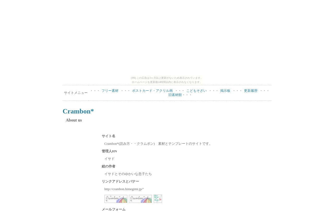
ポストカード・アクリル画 (152, 91)
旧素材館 (175, 95)
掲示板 (225, 91)
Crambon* (78, 111)
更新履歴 (251, 91)
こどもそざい (196, 91)
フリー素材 (110, 91)
